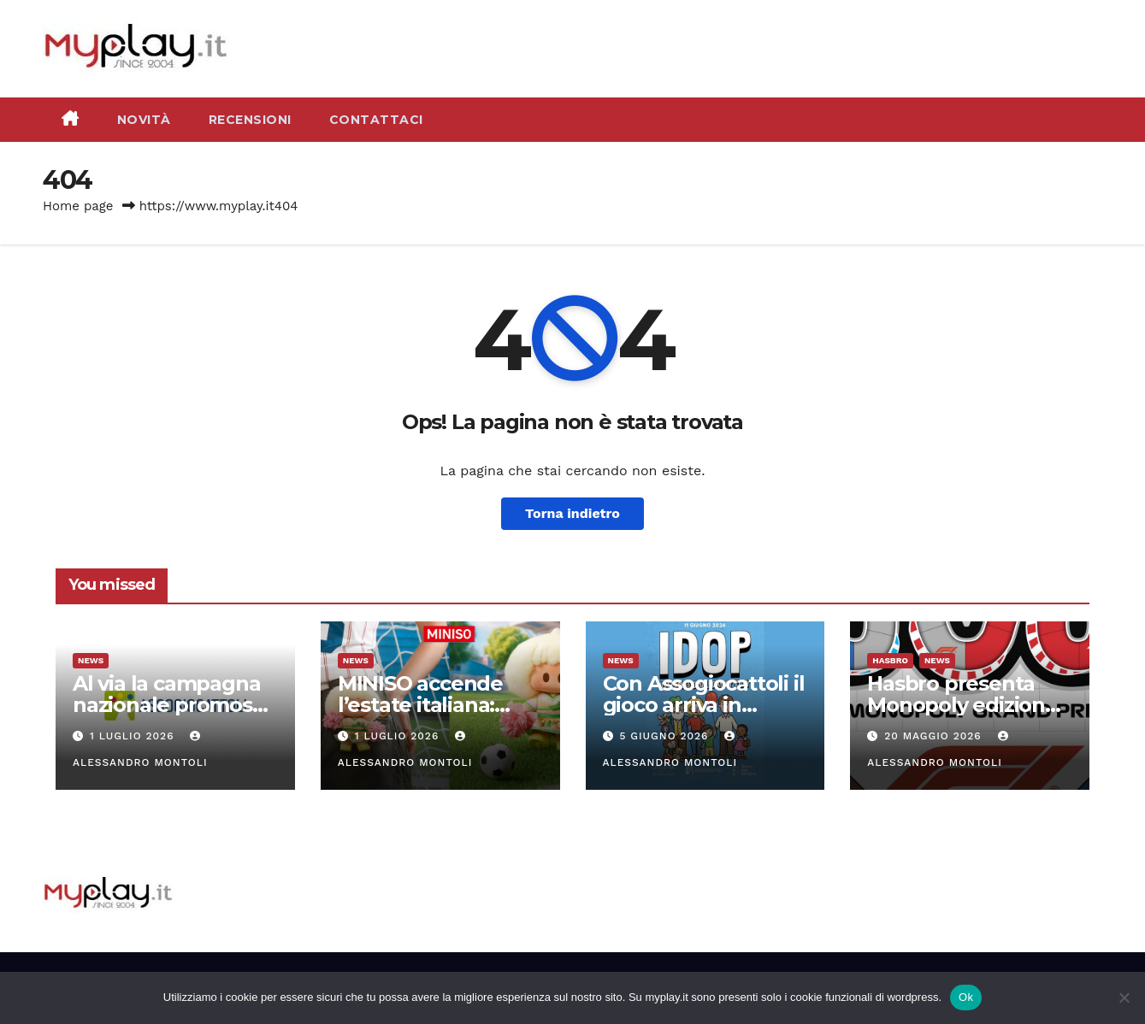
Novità (144, 119)
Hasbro (890, 660)
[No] (1123, 997)
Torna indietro (572, 513)
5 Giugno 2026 (665, 736)
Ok (966, 997)
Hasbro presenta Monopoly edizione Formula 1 (962, 705)
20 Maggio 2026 (934, 736)
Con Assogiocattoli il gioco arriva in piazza (704, 705)
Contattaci (376, 119)
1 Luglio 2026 (134, 736)
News (90, 660)
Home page (78, 206)
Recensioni (250, 119)
